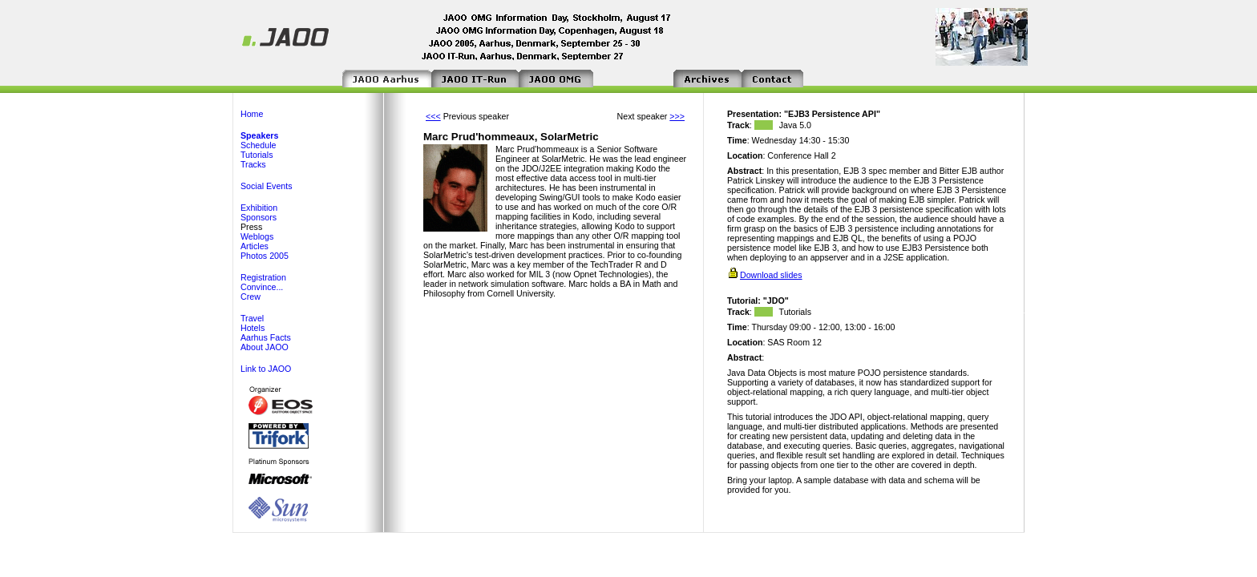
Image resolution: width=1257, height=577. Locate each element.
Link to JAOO (265, 368)
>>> (677, 116)
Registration (263, 277)
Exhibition (258, 207)
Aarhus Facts (265, 337)
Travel (252, 318)
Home (251, 114)
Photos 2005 (264, 255)
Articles (254, 246)
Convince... (261, 287)
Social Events (266, 186)
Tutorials (256, 154)
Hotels (252, 328)
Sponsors (258, 217)
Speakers (259, 135)
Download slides (771, 275)
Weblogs (256, 236)
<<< (433, 116)
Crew (250, 296)
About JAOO (264, 347)
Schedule (258, 145)
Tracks (253, 164)
